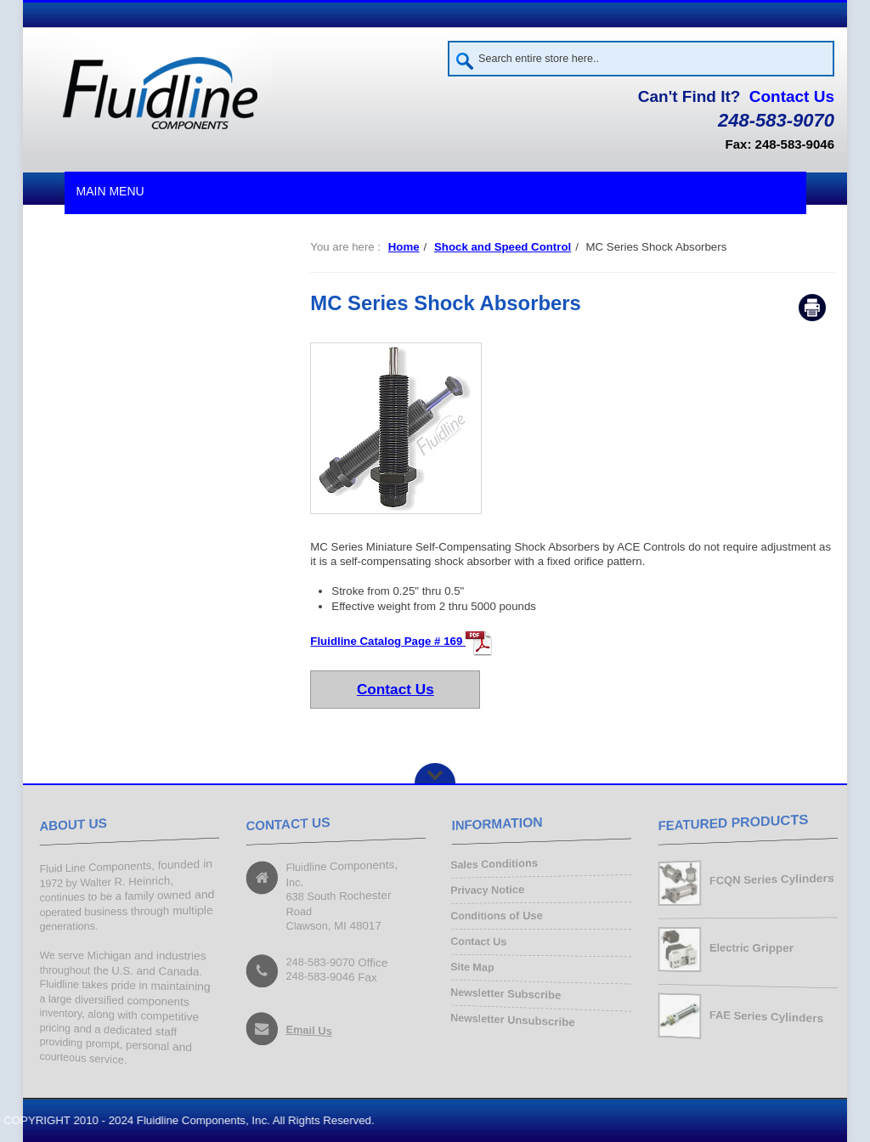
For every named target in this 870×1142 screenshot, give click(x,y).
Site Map (472, 968)
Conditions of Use (496, 916)
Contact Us (791, 96)
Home (404, 246)
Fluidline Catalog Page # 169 (401, 641)
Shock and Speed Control (502, 246)
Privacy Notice (487, 891)
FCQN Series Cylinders (771, 880)
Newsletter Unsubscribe (512, 1019)
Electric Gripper (751, 948)
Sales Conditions (494, 865)
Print (812, 307)
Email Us (308, 1031)
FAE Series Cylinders (765, 1017)
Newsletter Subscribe (505, 993)
